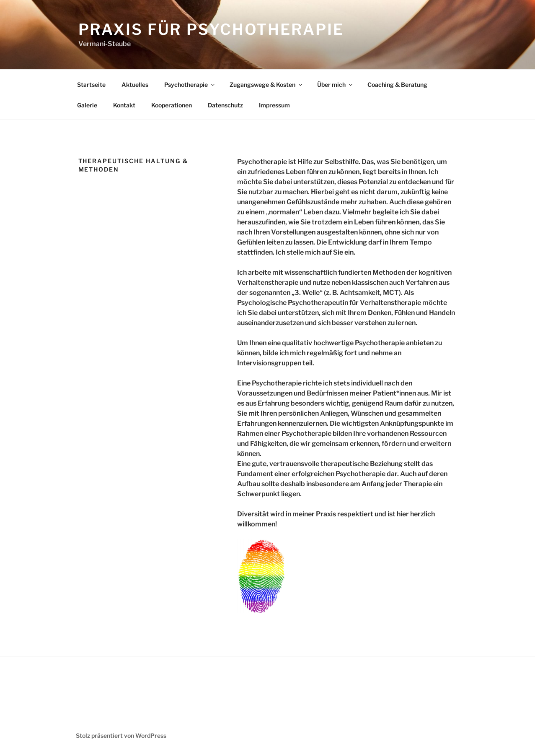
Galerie (87, 105)
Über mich (335, 84)
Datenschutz (225, 105)
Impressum (274, 105)
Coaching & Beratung (397, 84)
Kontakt (124, 105)
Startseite (91, 84)
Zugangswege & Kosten (266, 84)
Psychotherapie (190, 84)
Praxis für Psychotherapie (211, 29)
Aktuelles (134, 84)
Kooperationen (171, 105)
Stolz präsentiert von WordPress (121, 735)
